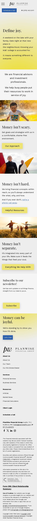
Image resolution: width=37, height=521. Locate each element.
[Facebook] (4, 430)
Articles (5, 393)
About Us (6, 360)
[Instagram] (14, 430)
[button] (9, 10)
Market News (8, 397)
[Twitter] (7, 430)
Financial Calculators (10, 401)
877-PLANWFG (8, 427)
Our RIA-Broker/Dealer (11, 368)
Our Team (6, 364)
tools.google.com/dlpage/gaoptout (21, 510)
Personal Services (9, 379)
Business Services (9, 383)
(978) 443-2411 (27, 10)
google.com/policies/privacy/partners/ (15, 505)
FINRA (5, 459)
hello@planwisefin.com (22, 425)
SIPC (8, 459)
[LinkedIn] (11, 430)
